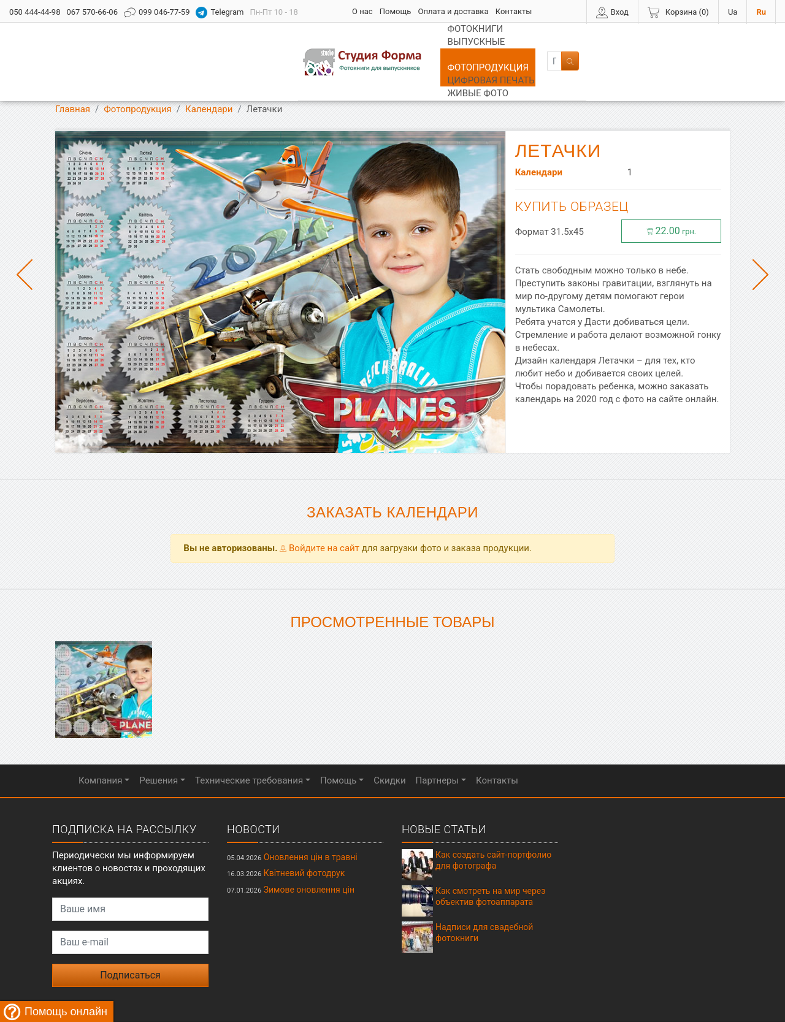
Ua (733, 12)
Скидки (389, 742)
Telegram (219, 12)
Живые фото (587, 42)
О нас (362, 11)
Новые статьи (444, 791)
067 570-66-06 (91, 12)
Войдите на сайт (319, 510)
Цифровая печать (499, 42)
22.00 (671, 193)
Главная (72, 71)
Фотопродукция (401, 42)
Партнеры (437, 742)
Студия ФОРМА (377, 994)
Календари (208, 71)
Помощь (396, 11)
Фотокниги (200, 42)
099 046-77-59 (157, 12)
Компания (100, 742)
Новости (253, 791)
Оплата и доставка (453, 11)
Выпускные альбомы (294, 42)
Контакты (514, 11)
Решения (158, 742)
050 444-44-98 (34, 12)
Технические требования (249, 742)
